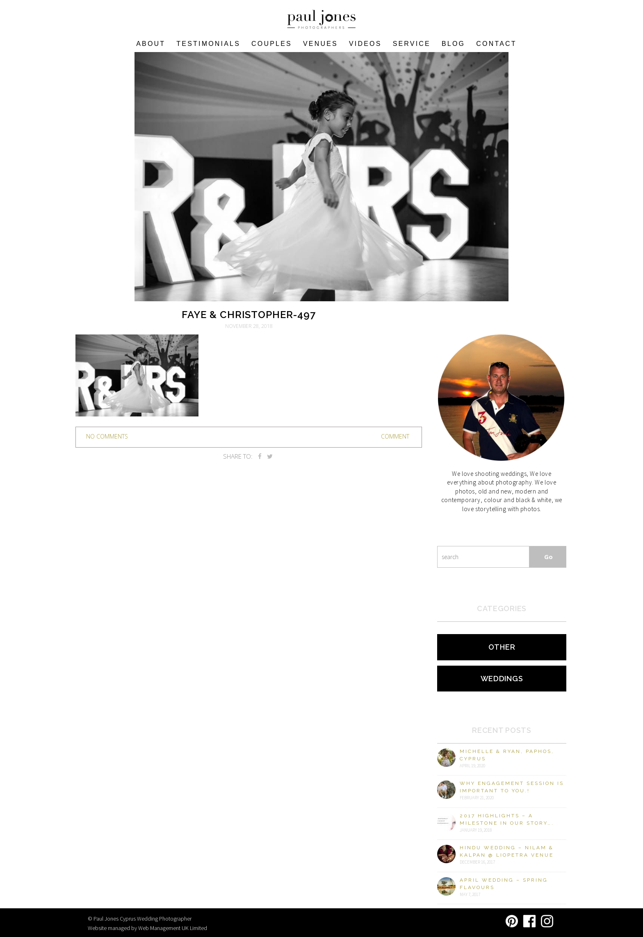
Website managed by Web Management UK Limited (147, 928)
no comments (107, 436)
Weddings (502, 678)
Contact (496, 43)
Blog (453, 43)
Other (501, 647)
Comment (395, 436)
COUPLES (271, 43)
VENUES (320, 43)
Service (412, 43)
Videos (365, 43)
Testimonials (208, 43)
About (150, 43)
